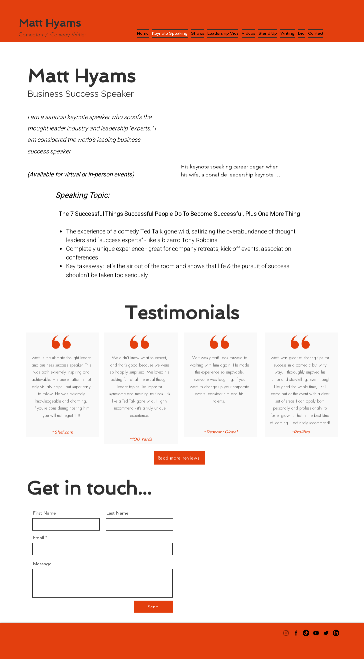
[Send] (153, 607)
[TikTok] (306, 633)
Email (38, 537)
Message (42, 563)
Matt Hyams (50, 23)
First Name (44, 513)
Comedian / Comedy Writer (52, 34)
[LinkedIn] (336, 633)
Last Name (117, 513)
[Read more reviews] (179, 458)
